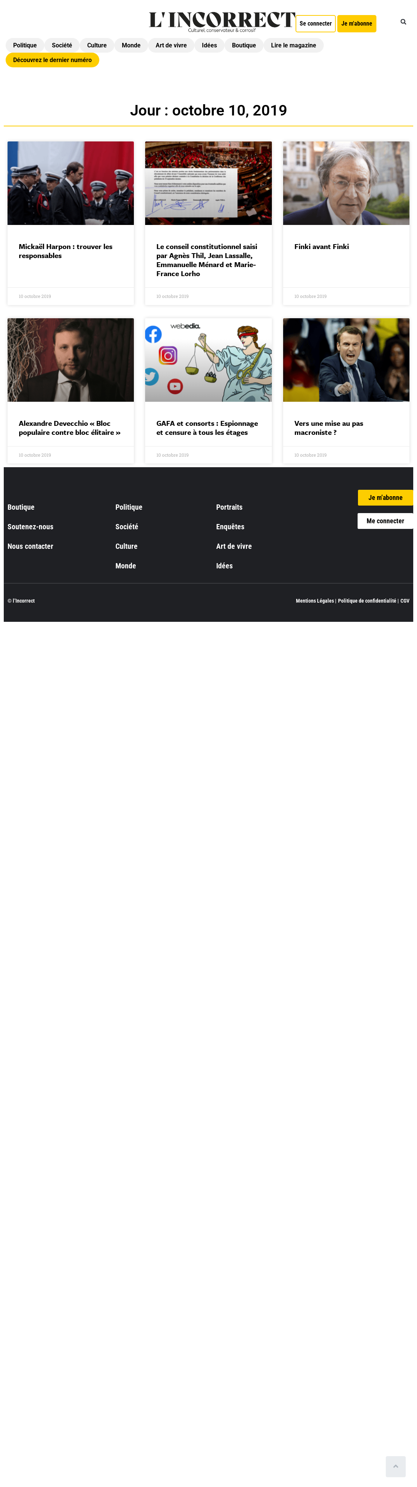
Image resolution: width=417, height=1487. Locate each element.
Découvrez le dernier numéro (52, 60)
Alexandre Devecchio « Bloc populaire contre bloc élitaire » (69, 427)
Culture (97, 45)
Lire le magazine (293, 45)
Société (62, 45)
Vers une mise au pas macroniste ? (328, 427)
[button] (403, 22)
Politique (25, 45)
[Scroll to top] (397, 1466)
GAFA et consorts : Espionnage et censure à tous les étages (207, 427)
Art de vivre (171, 45)
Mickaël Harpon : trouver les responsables (65, 250)
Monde (131, 45)
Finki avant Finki (321, 246)
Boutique (244, 45)
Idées (209, 45)
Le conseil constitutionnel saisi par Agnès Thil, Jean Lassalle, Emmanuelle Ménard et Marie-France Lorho (206, 259)
